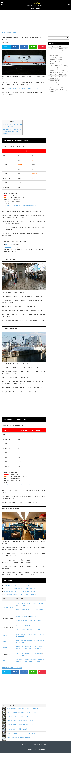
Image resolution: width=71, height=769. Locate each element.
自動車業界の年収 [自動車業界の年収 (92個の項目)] (62, 74)
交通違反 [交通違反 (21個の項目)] (51, 53)
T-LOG (35, 2)
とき (31, 609)
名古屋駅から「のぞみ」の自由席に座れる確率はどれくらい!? (22, 88)
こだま (38, 603)
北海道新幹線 (38, 648)
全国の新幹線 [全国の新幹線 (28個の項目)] (52, 57)
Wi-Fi (4, 641)
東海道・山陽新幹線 (21, 634)
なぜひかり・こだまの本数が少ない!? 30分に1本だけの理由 (19, 588)
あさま (17, 611)
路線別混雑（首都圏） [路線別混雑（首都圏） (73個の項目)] (54, 80)
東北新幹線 (19, 620)
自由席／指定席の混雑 (8, 667)
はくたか (41, 609)
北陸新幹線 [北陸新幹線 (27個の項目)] (52, 59)
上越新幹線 (25, 620)
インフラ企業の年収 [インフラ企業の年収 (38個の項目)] (63, 48)
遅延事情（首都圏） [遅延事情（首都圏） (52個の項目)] (54, 84)
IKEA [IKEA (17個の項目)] (51, 46)
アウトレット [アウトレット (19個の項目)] (52, 48)
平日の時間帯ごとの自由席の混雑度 (12, 129)
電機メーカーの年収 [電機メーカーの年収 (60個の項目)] (61, 89)
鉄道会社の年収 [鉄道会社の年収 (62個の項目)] (61, 87)
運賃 (4, 660)
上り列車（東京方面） (10, 126)
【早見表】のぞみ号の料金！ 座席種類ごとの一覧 (20, 725)
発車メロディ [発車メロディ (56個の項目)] (52, 74)
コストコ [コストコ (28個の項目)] (60, 50)
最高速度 (5, 647)
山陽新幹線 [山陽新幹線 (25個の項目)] (52, 63)
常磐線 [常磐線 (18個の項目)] (65, 65)
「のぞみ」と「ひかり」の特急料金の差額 (18, 716)
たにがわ (35, 609)
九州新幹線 (33, 616)
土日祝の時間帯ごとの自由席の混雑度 (12, 124)
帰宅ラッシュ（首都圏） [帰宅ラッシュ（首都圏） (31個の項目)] (54, 65)
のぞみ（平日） (27, 603)
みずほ (26, 625)
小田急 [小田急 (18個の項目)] (51, 61)
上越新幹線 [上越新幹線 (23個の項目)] (52, 52)
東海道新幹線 (8, 244)
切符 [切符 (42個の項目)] (60, 57)
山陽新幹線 (8, 247)
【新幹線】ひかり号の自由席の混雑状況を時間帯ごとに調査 (21, 205)
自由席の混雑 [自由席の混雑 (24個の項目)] (52, 76)
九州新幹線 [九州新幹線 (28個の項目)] (61, 52)
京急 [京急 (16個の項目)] (58, 53)
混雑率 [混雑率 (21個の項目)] (51, 72)
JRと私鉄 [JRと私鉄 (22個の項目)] (58, 46)
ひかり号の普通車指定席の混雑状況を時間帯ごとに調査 (21, 712)
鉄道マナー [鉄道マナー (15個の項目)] (52, 87)
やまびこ (18, 609)
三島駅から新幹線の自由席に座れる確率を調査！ (20, 737)
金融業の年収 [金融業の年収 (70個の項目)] (64, 85)
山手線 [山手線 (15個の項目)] (58, 61)
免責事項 (38, 8)
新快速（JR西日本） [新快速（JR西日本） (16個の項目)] (54, 67)
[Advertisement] (35, 20)
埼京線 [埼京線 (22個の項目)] (60, 59)
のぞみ (17, 625)
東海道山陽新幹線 (18, 667)
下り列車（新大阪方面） (11, 128)
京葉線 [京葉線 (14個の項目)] (58, 55)
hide (14, 121)
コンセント (5, 635)
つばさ (27, 609)
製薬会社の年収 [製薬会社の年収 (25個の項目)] (62, 76)
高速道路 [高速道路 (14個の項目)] (51, 91)
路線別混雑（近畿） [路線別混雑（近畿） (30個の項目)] (54, 78)
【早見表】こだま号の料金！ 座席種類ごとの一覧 (20, 720)
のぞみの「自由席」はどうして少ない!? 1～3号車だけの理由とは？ (21, 591)
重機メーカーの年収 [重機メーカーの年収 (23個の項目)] (54, 85)
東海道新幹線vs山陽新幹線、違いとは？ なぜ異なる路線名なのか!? (21, 594)
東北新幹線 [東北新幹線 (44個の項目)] (64, 67)
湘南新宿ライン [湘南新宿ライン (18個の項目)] (60, 72)
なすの (23, 609)
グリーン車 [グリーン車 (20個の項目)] (52, 50)
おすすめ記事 (6, 133)
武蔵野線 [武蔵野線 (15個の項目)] (64, 70)
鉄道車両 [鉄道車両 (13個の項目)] (51, 89)
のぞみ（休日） (19, 603)
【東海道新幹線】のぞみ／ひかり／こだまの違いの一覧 (18, 585)
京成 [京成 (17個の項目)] (64, 53)
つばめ (24, 605)
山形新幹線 (38, 620)
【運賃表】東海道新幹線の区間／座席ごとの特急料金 (21, 733)
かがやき (32, 629)
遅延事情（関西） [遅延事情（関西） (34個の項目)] (53, 82)
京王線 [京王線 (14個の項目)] (51, 55)
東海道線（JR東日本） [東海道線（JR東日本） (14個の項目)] (54, 70)
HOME (32, 8)
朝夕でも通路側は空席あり (11, 131)
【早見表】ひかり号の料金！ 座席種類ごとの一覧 (20, 729)
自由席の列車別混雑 (8, 607)
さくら (20, 605)
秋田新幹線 (24, 661)
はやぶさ (18, 629)
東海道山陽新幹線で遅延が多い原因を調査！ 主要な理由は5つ (23, 708)
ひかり (34, 603)
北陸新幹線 (32, 620)
